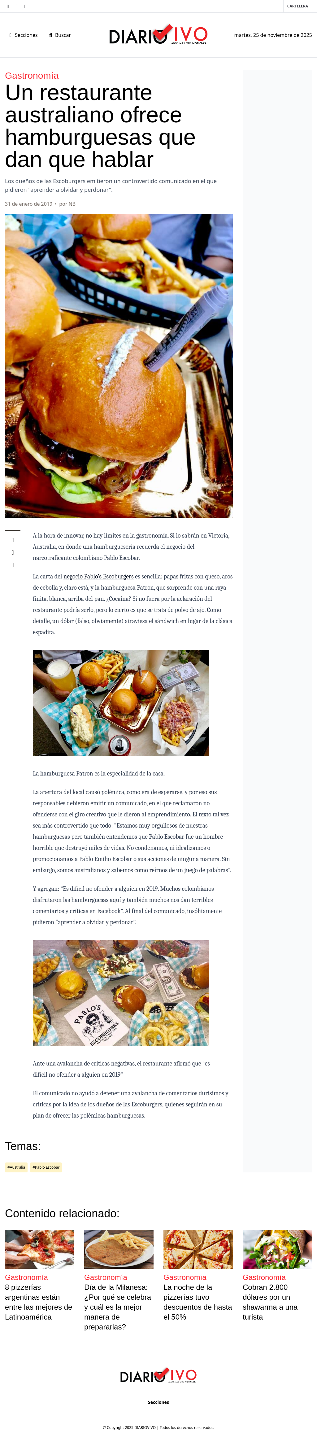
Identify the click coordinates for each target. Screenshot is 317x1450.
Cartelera (297, 6)
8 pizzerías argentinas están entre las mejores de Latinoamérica (38, 1302)
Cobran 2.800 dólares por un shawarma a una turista (270, 1302)
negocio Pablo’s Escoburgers (98, 576)
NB (72, 203)
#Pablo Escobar (46, 1167)
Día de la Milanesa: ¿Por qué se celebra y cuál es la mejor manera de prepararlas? (117, 1307)
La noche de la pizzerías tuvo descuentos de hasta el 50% (197, 1302)
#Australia (16, 1167)
